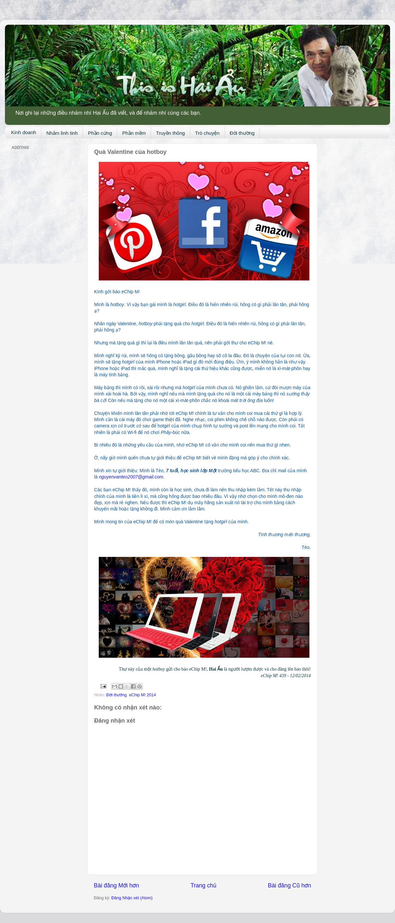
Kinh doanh (23, 132)
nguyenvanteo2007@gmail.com (131, 476)
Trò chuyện (207, 133)
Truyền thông (170, 133)
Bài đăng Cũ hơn (289, 885)
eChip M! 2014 (142, 695)
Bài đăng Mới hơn (116, 885)
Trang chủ (203, 885)
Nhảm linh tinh (62, 133)
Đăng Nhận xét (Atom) (131, 898)
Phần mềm (134, 133)
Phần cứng (100, 133)
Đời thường (242, 133)
